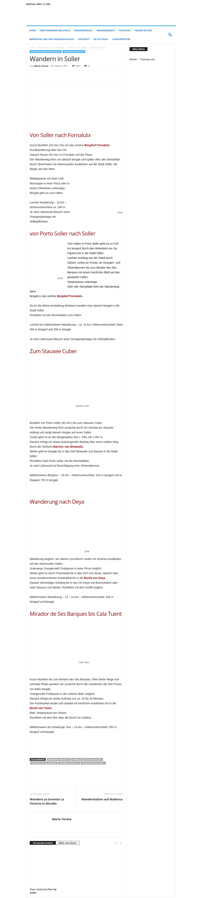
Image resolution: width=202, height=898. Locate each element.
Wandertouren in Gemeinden (51, 47)
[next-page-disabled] (121, 843)
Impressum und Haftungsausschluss (51, 39)
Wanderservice (83, 30)
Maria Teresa (41, 65)
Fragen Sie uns (143, 30)
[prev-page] (116, 843)
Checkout (84, 39)
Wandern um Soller (77, 47)
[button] (170, 35)
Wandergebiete (105, 30)
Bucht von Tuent (93, 759)
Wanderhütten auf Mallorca (102, 799)
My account (100, 39)
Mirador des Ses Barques (44, 763)
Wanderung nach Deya (93, 763)
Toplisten (125, 30)
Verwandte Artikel (43, 842)
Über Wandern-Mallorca (55, 30)
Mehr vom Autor (67, 842)
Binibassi (77, 759)
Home (32, 30)
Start (32, 47)
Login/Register (121, 39)
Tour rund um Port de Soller (43, 891)
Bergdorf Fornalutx (58, 759)
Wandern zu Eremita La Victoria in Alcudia (47, 801)
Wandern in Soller (69, 763)
